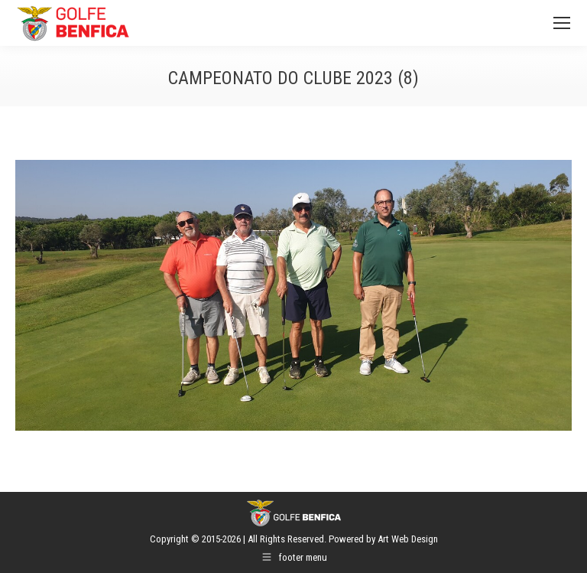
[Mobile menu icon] (562, 23)
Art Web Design (408, 539)
